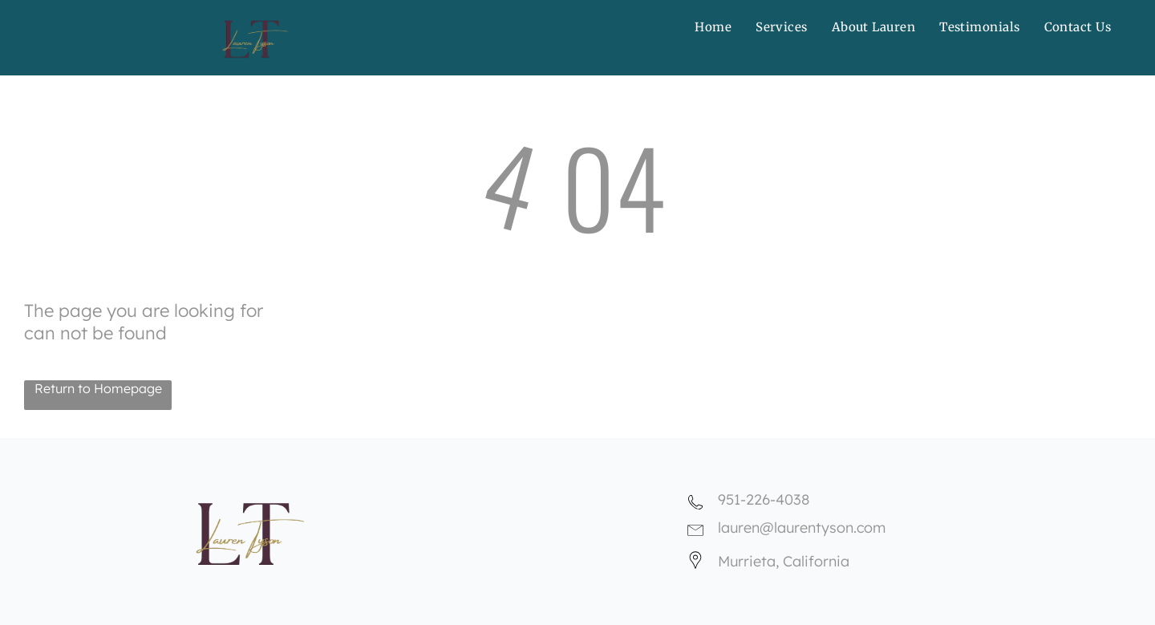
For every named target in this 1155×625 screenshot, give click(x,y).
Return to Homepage (98, 388)
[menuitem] (713, 27)
